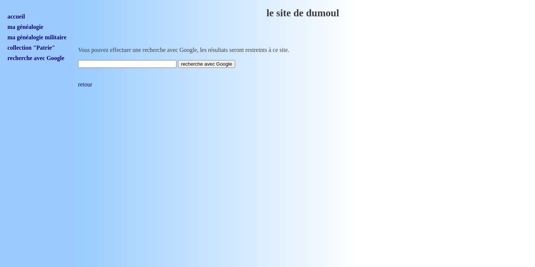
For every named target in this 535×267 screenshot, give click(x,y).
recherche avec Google (35, 58)
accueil (16, 16)
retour (85, 84)
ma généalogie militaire (37, 37)
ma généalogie (25, 27)
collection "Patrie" (31, 47)
